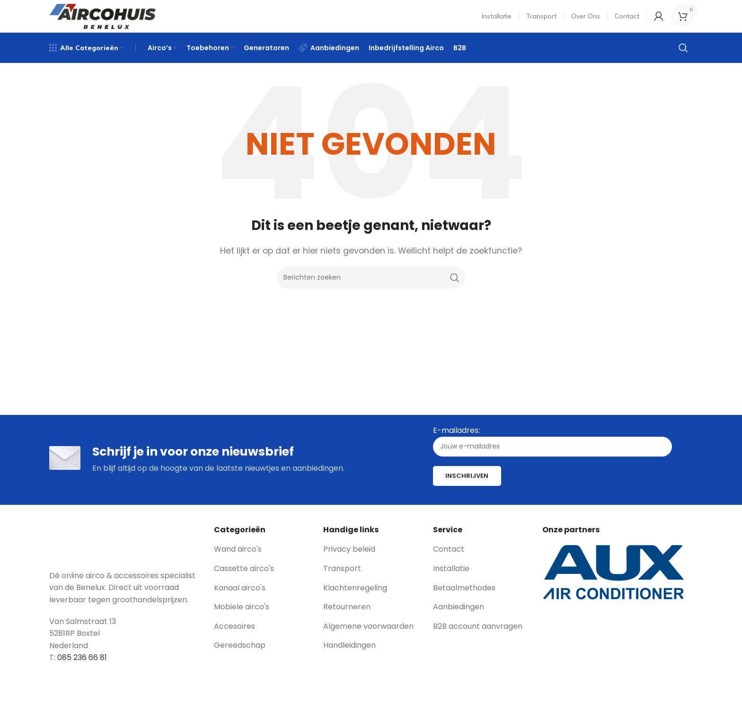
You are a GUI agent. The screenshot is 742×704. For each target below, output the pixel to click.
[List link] (261, 562)
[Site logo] (102, 20)
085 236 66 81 (82, 670)
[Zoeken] (683, 59)
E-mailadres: (552, 453)
